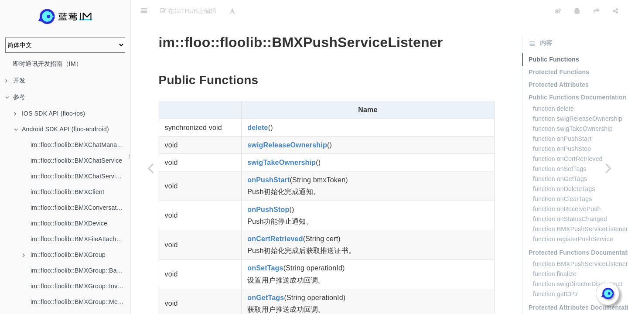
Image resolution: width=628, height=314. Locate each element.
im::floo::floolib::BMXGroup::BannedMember (80, 270)
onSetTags (265, 246)
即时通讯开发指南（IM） (47, 63)
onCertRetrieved (275, 217)
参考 (15, 96)
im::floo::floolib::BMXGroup (64, 254)
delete (257, 105)
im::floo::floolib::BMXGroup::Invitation (80, 286)
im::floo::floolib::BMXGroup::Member (80, 301)
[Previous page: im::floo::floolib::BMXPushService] (150, 168)
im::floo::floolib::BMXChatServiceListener (80, 176)
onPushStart (268, 158)
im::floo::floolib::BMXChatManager (78, 144)
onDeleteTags (270, 305)
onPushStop (268, 187)
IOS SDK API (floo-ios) (49, 113)
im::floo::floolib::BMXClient (67, 191)
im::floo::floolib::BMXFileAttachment (80, 239)
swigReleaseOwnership (287, 123)
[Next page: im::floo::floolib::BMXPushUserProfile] (608, 168)
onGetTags (265, 276)
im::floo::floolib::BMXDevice (69, 223)
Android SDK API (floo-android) (61, 129)
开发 (15, 80)
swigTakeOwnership (281, 140)
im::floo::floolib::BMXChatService (76, 160)
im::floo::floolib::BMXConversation (78, 207)
